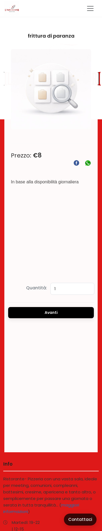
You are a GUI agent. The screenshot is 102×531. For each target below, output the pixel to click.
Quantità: (36, 288)
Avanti (51, 312)
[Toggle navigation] (90, 8)
